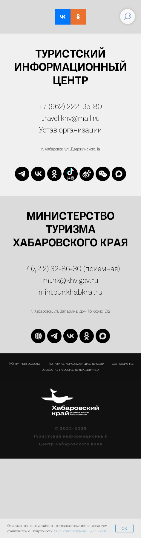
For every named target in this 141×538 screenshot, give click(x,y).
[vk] (38, 174)
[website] (70, 174)
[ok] (54, 174)
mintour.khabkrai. (67, 291)
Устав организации (70, 129)
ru (98, 291)
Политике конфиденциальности (81, 531)
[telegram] (22, 174)
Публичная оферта (23, 363)
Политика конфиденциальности (76, 363)
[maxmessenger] (119, 174)
